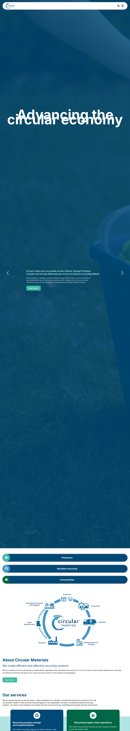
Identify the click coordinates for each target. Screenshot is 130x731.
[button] (7, 272)
